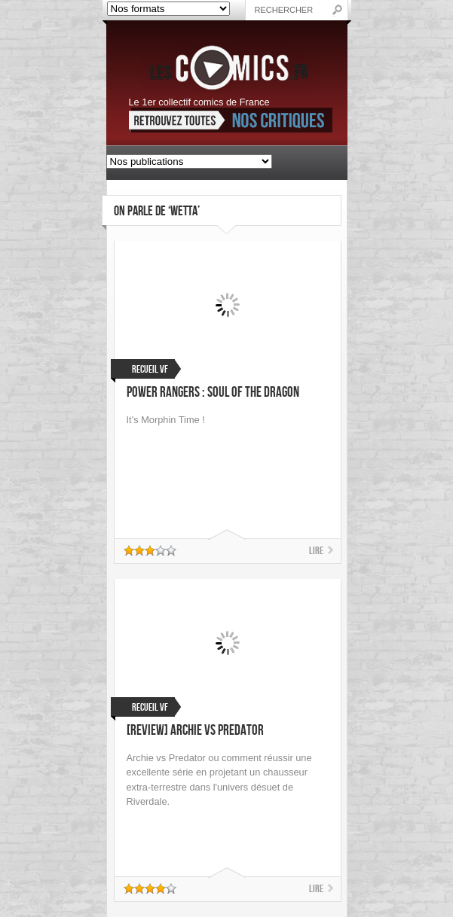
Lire (316, 550)
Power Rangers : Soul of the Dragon (213, 392)
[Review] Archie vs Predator (195, 730)
